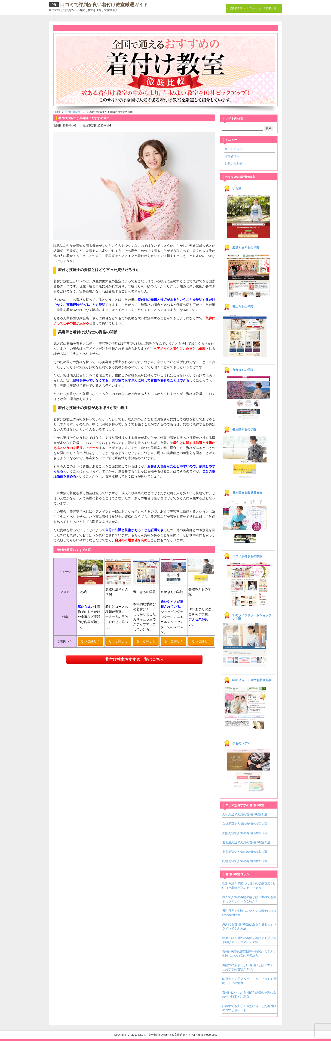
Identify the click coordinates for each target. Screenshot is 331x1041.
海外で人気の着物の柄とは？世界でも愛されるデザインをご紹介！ (249, 899)
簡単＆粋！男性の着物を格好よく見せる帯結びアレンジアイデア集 (249, 940)
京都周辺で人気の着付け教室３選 (244, 823)
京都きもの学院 (242, 370)
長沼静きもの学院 (244, 429)
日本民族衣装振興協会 (247, 492)
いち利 (236, 188)
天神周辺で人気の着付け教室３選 (244, 814)
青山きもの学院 (242, 306)
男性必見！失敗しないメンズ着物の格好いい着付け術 (249, 913)
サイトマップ (233, 149)
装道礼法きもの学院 (245, 247)
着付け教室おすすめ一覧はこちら (134, 659)
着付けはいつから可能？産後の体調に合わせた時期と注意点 (249, 994)
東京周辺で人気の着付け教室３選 (244, 852)
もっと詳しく (90, 641)
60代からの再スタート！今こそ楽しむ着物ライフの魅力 (249, 981)
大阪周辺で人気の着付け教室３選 (244, 833)
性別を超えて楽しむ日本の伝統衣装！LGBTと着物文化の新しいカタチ (248, 885)
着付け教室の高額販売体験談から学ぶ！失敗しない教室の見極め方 (249, 953)
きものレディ (241, 743)
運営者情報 (231, 156)
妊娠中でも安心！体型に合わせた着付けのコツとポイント (249, 1008)
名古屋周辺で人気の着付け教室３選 (246, 842)
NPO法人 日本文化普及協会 (252, 680)
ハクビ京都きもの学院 (247, 556)
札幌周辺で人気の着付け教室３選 (244, 861)
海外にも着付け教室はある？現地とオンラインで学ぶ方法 (249, 926)
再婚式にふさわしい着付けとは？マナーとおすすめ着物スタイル (249, 967)
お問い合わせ (233, 163)
